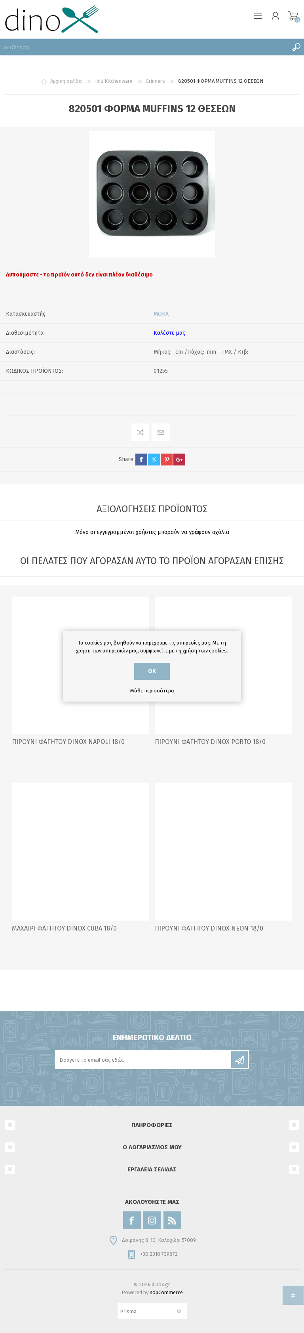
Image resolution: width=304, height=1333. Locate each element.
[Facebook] (132, 1220)
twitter (154, 459)
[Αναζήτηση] (144, 47)
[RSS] (172, 1220)
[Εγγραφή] (143, 1059)
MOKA (161, 314)
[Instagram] (152, 1220)
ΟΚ (152, 671)
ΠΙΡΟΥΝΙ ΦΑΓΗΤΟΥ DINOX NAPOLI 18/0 (68, 742)
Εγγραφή (239, 1059)
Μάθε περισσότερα (152, 691)
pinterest (167, 459)
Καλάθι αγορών (293, 16)
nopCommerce (166, 1292)
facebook (141, 459)
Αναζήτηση (296, 47)
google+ (179, 459)
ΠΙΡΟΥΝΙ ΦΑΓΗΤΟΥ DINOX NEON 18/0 (209, 928)
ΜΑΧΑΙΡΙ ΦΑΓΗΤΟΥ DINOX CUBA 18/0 (64, 928)
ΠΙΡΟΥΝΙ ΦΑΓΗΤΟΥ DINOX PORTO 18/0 (210, 742)
